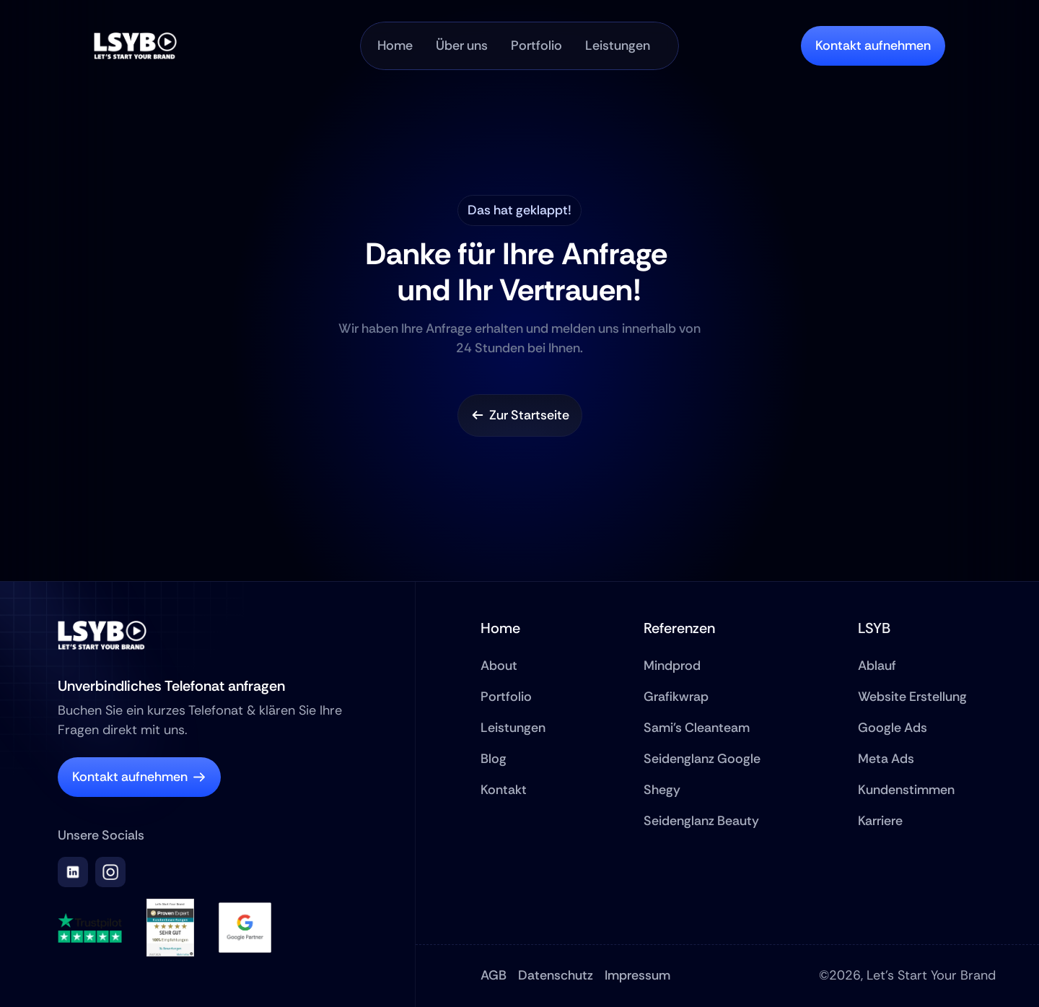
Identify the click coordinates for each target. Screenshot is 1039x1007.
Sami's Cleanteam (697, 727)
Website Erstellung (912, 696)
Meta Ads (886, 758)
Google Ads (892, 727)
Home (500, 628)
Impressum (637, 975)
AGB (494, 975)
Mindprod (672, 665)
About (499, 665)
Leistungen (513, 727)
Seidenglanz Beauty (701, 820)
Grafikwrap (676, 696)
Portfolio (506, 696)
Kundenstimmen (906, 789)
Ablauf (877, 665)
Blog (494, 758)
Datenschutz (555, 975)
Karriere (880, 820)
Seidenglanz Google (702, 758)
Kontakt (504, 789)
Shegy (662, 789)
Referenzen (679, 628)
